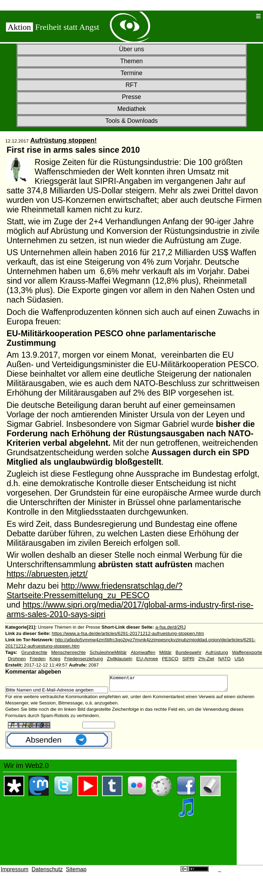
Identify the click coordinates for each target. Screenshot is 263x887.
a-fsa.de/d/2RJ (170, 627)
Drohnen (17, 658)
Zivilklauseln (120, 658)
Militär (165, 652)
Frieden (38, 658)
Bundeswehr (189, 652)
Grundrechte (34, 652)
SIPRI (188, 658)
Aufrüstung (216, 652)
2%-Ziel (206, 658)
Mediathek (131, 108)
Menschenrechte (68, 652)
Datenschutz (47, 872)
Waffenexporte (247, 652)
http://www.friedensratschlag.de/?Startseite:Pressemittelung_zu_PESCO (95, 590)
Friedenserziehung (83, 658)
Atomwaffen (143, 652)
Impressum (14, 872)
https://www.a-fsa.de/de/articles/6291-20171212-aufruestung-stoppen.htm (128, 633)
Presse (131, 96)
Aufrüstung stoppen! (63, 140)
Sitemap (76, 872)
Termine (132, 73)
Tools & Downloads (131, 120)
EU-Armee (147, 658)
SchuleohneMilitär (108, 652)
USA (239, 658)
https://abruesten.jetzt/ (47, 573)
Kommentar (175, 685)
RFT (131, 84)
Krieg (54, 658)
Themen (131, 61)
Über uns (131, 49)
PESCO (170, 658)
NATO (224, 658)
